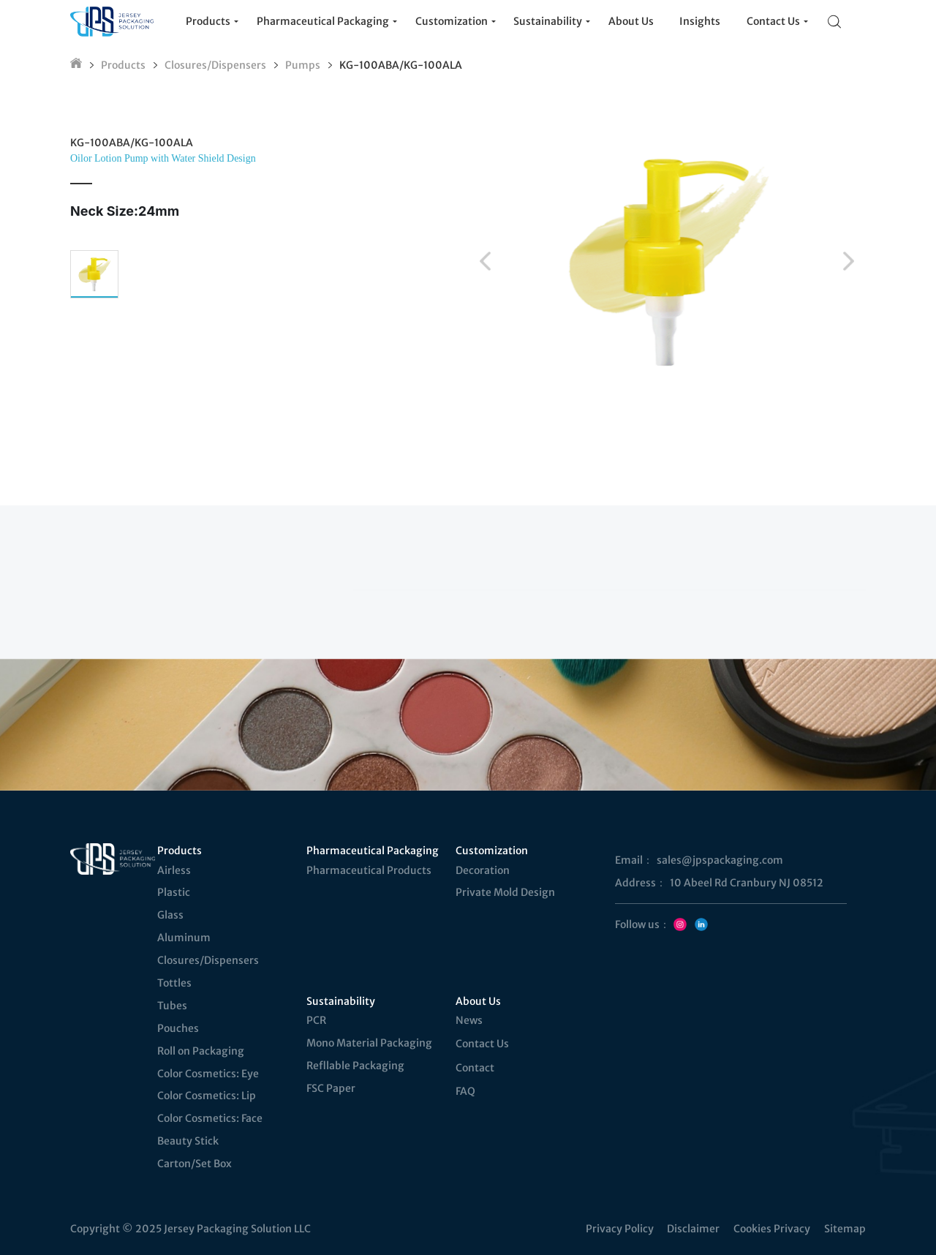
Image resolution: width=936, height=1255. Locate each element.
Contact (475, 1067)
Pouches (178, 1028)
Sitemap (845, 1228)
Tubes (172, 1005)
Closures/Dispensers (215, 65)
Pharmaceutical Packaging (371, 850)
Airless (174, 870)
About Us (478, 1001)
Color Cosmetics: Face (210, 1118)
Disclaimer (693, 1228)
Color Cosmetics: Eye (208, 1073)
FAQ (465, 1091)
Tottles (174, 983)
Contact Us (482, 1043)
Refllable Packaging (355, 1065)
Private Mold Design (505, 892)
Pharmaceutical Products (368, 870)
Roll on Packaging (200, 1051)
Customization (492, 850)
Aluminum (184, 937)
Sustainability (340, 1001)
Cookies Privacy (771, 1228)
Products (123, 65)
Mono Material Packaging (369, 1042)
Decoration (483, 870)
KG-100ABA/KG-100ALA (400, 65)
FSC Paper (330, 1088)
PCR (316, 1020)
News (469, 1020)
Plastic (173, 892)
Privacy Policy (620, 1228)
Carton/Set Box (194, 1163)
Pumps (302, 65)
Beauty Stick (188, 1140)
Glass (170, 915)
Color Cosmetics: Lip (206, 1095)
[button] (485, 261)
